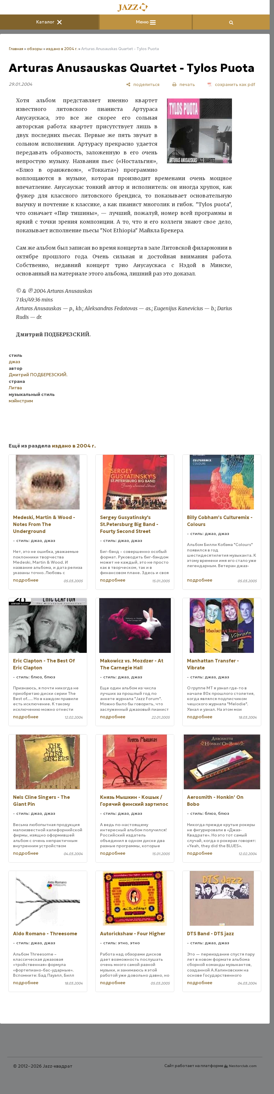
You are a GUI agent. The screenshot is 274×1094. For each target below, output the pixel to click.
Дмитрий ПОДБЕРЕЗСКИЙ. (38, 374)
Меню (146, 22)
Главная (16, 48)
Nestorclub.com (243, 1066)
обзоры (34, 48)
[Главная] (134, 7)
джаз (14, 361)
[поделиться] (142, 84)
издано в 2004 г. (61, 48)
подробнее (25, 580)
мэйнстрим (21, 400)
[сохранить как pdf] (231, 84)
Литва (15, 387)
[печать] (183, 84)
